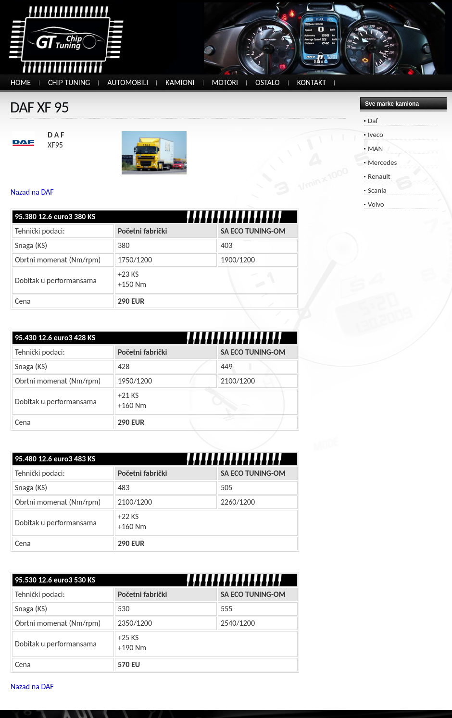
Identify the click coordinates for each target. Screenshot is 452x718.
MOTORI (225, 82)
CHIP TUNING (69, 82)
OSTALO (267, 82)
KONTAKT (311, 82)
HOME (21, 82)
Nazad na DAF (32, 192)
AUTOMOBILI (127, 82)
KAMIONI (179, 82)
